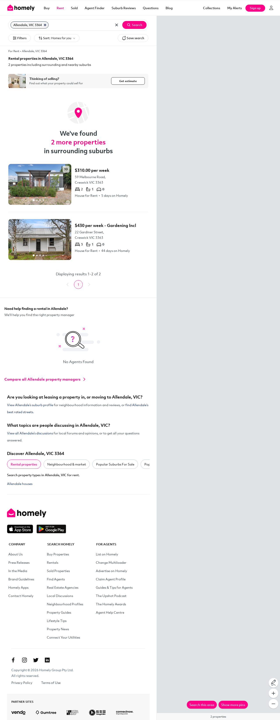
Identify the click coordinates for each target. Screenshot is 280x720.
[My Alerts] (234, 8)
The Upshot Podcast (111, 596)
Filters (19, 38)
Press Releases (19, 562)
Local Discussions (60, 596)
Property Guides (59, 612)
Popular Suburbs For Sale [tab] (115, 464)
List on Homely (107, 554)
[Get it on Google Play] (51, 529)
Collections (211, 8)
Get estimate (128, 81)
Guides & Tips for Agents (114, 587)
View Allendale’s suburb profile (30, 405)
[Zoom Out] (273, 704)
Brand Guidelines (21, 579)
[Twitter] (36, 660)
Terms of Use (51, 682)
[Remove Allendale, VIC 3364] (45, 25)
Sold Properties (58, 571)
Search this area (201, 704)
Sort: (56, 38)
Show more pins (233, 704)
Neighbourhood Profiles (65, 604)
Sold (74, 8)
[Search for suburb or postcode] (80, 24)
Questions (151, 8)
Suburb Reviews (124, 8)
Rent (60, 8)
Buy (47, 8)
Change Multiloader (111, 562)
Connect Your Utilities (63, 637)
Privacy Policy (21, 682)
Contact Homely (20, 596)
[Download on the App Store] (22, 529)
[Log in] (271, 7)
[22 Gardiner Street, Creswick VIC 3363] (78, 239)
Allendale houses (19, 483)
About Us (15, 554)
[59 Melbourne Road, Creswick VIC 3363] (78, 184)
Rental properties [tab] (24, 464)
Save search (133, 38)
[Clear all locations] (117, 25)
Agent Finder (95, 8)
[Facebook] (13, 660)
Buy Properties (58, 554)
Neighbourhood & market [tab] (66, 464)
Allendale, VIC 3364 (34, 51)
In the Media (17, 571)
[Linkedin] (47, 660)
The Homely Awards (111, 604)
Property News (58, 629)
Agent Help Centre (110, 612)
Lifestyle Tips (56, 620)
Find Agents (56, 579)
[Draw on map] (273, 683)
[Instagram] (24, 660)
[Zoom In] (273, 693)
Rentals (52, 562)
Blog (169, 8)
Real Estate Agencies (62, 587)
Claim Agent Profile (111, 579)
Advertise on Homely (111, 571)
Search (134, 25)
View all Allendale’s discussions (30, 433)
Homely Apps (18, 587)
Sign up (255, 8)
